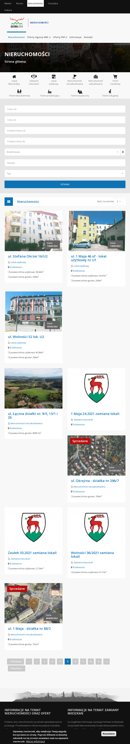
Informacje (76, 37)
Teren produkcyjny (49, 93)
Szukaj (65, 184)
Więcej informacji (35, 741)
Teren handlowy (115, 80)
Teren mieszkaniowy (19, 93)
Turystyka (53, 3)
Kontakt (88, 37)
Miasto (8, 3)
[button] (62, 152)
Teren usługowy (110, 93)
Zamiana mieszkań (34, 80)
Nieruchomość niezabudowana (74, 80)
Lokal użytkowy (53, 80)
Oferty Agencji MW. (39, 37)
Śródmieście (16, 267)
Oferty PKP (60, 37)
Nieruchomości (35, 3)
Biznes (19, 3)
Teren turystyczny (80, 93)
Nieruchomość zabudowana (96, 80)
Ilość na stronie (105, 201)
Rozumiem (109, 734)
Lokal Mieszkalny (14, 80)
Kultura (8, 10)
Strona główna (15, 61)
